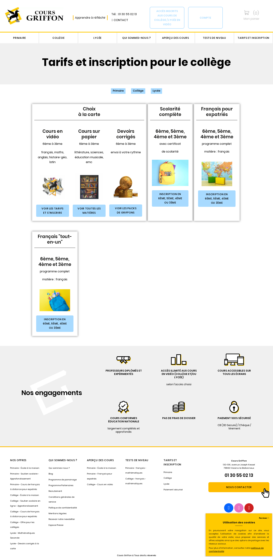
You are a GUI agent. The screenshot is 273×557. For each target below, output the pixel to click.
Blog (51, 473)
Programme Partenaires (61, 485)
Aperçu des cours (175, 38)
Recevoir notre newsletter (62, 519)
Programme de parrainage (63, 479)
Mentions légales (57, 513)
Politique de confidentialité (63, 507)
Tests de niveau (214, 38)
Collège (58, 38)
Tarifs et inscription (253, 38)
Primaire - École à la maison (24, 468)
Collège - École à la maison (24, 495)
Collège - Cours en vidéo (100, 484)
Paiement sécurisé (173, 489)
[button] (119, 20)
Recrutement (55, 491)
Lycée (97, 38)
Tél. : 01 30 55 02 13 (124, 14)
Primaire (19, 38)
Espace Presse (56, 525)
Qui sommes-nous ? (136, 38)
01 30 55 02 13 (239, 475)
